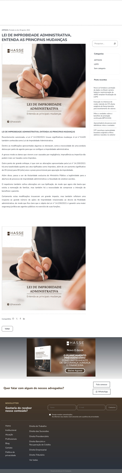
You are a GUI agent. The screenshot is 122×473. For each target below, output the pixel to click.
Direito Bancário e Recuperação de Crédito (40, 443)
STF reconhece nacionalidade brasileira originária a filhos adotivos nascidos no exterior (104, 132)
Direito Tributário (36, 455)
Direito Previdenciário (39, 436)
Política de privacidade (10, 454)
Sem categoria (99, 68)
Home (8, 425)
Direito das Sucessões (39, 431)
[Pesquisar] (114, 43)
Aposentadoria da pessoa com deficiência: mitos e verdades (105, 124)
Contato (8, 447)
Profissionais (11, 439)
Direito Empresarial (38, 449)
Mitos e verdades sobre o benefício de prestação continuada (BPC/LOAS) (103, 115)
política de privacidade (91, 417)
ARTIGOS (98, 60)
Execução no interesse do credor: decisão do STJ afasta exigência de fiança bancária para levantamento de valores (104, 105)
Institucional (10, 430)
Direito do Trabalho (37, 426)
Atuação (9, 434)
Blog (7, 443)
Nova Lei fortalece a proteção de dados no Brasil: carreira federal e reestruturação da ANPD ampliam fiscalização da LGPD (105, 92)
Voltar (7, 329)
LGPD (96, 64)
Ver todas (33, 460)
